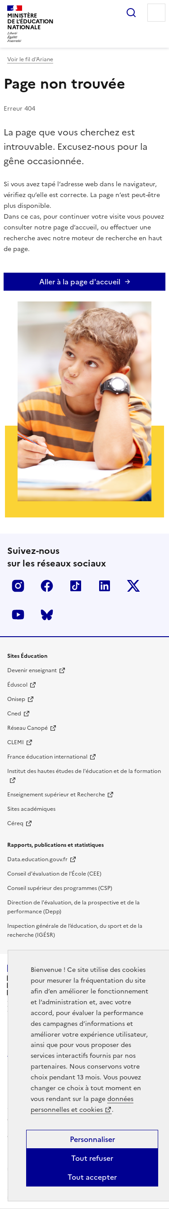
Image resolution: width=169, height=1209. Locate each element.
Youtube (18, 614)
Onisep (16, 699)
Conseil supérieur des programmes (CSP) (59, 888)
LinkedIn (104, 586)
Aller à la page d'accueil (79, 281)
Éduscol (17, 685)
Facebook (47, 586)
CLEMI (15, 742)
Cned (14, 714)
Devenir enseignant (32, 670)
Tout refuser (92, 1158)
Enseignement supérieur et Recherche (56, 795)
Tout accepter (92, 1177)
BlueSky (47, 614)
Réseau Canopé (27, 728)
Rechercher (131, 13)
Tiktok (76, 586)
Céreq (15, 823)
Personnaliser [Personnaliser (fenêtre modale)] (92, 1139)
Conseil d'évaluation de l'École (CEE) (54, 874)
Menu (156, 13)
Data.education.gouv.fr (37, 859)
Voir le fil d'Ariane (30, 59)
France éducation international (47, 757)
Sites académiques (31, 809)
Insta (18, 586)
